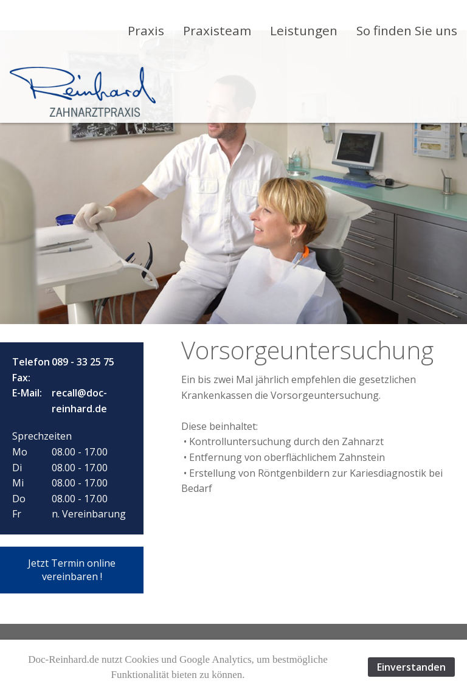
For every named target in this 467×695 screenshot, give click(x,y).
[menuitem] (146, 30)
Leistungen (303, 30)
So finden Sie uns (406, 30)
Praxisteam (217, 30)
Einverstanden (411, 667)
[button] (72, 570)
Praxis (146, 30)
